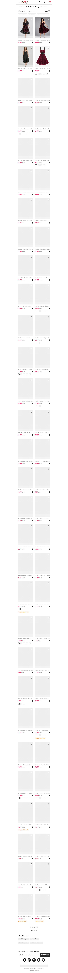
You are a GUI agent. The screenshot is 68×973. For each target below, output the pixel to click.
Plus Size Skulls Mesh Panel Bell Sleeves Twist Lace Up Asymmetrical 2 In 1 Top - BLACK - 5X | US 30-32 (42, 885)
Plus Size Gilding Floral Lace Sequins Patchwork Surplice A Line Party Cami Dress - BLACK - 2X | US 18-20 (25, 68)
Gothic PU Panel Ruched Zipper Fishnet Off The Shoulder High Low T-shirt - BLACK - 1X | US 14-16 (42, 604)
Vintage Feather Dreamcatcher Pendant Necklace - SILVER (25, 856)
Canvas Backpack (36, 943)
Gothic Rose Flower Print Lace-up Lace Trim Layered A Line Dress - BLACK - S (25, 916)
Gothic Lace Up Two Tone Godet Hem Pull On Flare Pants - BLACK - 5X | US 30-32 (25, 793)
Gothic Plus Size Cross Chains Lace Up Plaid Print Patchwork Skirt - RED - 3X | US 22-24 (25, 277)
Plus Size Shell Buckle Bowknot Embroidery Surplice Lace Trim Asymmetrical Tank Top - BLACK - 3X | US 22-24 (25, 764)
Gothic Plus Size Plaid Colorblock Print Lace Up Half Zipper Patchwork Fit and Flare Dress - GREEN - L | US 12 (42, 793)
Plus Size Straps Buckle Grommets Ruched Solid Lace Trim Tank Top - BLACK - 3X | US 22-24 (25, 249)
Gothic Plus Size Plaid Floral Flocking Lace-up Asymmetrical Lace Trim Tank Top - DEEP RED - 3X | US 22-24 (25, 518)
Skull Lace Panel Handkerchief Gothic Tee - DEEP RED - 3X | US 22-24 (25, 575)
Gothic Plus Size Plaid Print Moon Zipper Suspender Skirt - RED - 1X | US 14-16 (42, 764)
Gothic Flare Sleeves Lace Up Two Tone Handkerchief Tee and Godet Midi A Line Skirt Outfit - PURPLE (42, 100)
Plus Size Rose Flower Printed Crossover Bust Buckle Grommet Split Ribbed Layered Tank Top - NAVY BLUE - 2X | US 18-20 (42, 160)
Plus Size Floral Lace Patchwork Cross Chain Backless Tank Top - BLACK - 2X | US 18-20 (25, 220)
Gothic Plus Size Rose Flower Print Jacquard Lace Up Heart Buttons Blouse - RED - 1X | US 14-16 (25, 730)
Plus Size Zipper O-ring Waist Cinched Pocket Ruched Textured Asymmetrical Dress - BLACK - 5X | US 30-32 (42, 306)
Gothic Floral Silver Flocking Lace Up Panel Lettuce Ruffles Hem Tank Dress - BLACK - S (42, 369)
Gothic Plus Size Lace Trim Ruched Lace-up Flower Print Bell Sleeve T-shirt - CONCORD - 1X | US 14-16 (25, 825)
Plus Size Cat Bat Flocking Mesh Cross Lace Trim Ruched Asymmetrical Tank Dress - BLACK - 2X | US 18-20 (25, 306)
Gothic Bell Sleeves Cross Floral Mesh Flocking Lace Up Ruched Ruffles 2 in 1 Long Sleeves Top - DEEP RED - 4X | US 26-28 (42, 730)
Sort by (31, 11)
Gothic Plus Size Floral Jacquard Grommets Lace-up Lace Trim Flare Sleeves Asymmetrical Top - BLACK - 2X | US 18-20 (42, 518)
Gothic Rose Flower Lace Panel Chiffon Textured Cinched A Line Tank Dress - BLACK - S (42, 916)
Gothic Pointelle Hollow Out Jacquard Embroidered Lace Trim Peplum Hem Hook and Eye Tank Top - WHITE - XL (42, 490)
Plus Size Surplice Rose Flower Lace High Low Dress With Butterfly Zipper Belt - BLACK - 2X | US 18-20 (42, 461)
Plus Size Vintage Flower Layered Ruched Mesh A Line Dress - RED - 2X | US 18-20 (25, 638)
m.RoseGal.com (26, 2)
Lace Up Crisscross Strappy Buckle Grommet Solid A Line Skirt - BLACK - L (25, 160)
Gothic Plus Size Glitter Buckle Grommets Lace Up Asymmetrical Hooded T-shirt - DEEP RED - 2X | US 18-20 (42, 825)
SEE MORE (34, 930)
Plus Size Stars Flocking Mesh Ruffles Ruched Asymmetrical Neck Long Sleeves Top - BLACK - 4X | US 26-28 (42, 432)
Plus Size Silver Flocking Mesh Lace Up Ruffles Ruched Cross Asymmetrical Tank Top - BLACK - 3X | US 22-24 (42, 129)
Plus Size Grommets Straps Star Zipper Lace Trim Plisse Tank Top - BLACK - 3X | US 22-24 (25, 338)
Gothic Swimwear (43, 15)
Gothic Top (32, 15)
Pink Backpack (23, 943)
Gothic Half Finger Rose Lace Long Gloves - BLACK (25, 885)
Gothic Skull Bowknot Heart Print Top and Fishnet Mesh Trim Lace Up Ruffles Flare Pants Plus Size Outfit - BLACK (25, 369)
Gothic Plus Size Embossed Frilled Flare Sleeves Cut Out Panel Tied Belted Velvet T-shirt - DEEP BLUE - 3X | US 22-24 (25, 547)
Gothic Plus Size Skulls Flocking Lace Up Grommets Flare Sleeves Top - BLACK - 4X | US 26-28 (42, 698)
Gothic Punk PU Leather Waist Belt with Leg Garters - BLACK (42, 638)
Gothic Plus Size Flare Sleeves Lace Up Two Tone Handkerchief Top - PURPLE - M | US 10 (42, 401)
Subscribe (45, 955)
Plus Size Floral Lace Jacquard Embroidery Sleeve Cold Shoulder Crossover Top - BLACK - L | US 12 (42, 249)
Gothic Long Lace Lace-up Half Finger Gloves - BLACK (25, 670)
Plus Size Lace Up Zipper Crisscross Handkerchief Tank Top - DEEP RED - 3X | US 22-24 (42, 338)
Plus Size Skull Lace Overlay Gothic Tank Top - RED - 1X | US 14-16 (25, 698)
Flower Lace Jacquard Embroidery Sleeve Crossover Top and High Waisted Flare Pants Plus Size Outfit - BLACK (25, 129)
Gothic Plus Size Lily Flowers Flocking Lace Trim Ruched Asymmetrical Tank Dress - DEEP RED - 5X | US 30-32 (25, 461)
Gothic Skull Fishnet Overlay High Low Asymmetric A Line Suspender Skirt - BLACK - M (42, 192)
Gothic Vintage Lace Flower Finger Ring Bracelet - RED (42, 856)
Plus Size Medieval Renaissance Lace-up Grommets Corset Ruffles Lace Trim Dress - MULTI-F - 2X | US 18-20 (25, 490)
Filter (46, 11)
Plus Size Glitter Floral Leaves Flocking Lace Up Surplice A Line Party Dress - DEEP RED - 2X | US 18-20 (42, 40)
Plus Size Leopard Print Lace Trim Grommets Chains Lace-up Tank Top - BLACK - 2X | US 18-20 (42, 220)
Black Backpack (23, 939)
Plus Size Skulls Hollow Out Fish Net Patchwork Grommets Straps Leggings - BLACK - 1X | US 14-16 (25, 192)
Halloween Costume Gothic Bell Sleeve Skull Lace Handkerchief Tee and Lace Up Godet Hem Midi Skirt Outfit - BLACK (25, 100)
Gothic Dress (22, 15)
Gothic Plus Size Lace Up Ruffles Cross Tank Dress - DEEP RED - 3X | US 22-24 (42, 68)
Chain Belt (34, 939)
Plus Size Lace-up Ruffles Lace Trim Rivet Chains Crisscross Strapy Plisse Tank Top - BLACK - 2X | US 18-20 (42, 277)
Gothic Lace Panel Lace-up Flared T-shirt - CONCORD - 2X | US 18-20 (42, 670)
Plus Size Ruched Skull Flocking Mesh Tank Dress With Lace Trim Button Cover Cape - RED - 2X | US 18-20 (25, 40)
